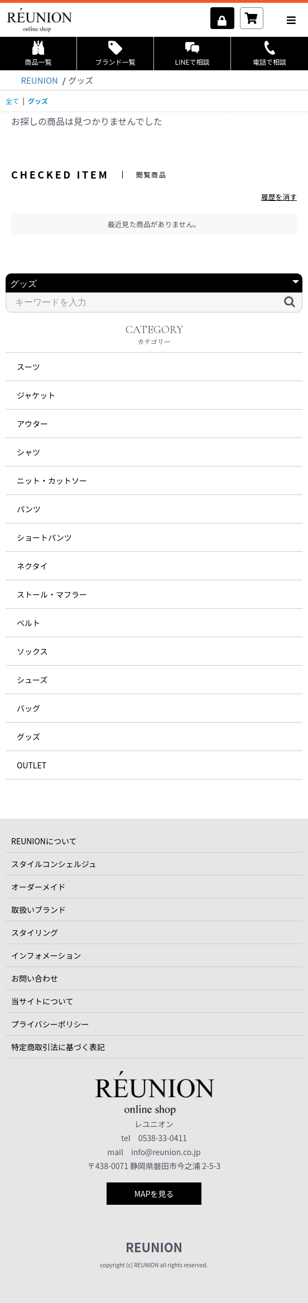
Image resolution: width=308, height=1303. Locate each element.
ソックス (32, 651)
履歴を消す (279, 196)
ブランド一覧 (115, 53)
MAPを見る (154, 1193)
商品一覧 (38, 53)
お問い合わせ (34, 978)
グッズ (28, 736)
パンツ (29, 509)
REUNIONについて (44, 841)
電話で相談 (269, 53)
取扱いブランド (38, 909)
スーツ (28, 366)
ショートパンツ (44, 537)
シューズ (32, 679)
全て (12, 100)
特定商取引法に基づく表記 (58, 1046)
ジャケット (36, 395)
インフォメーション (46, 955)
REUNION (154, 1247)
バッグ (28, 708)
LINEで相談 (192, 53)
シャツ (28, 452)
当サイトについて (42, 1001)
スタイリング (34, 932)
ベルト (28, 622)
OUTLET (31, 765)
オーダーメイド (38, 886)
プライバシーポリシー (50, 1024)
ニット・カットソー (52, 480)
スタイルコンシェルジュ (54, 863)
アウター (32, 423)
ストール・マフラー (52, 594)
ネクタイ (32, 565)
